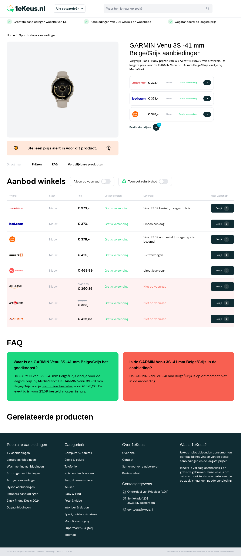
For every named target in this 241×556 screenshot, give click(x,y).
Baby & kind (72, 494)
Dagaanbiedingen (19, 507)
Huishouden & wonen (79, 473)
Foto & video (73, 500)
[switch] (106, 181)
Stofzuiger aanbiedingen (23, 473)
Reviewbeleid (131, 473)
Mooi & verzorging (76, 521)
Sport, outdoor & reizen (80, 514)
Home (11, 35)
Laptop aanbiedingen (21, 460)
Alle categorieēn (70, 8)
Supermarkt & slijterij (78, 528)
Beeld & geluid (74, 460)
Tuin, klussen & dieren (79, 480)
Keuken (69, 487)
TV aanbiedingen (18, 453)
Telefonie (70, 466)
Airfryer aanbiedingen (21, 480)
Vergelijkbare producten (85, 164)
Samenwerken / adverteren (140, 466)
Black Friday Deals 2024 (23, 500)
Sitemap (70, 535)
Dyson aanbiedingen (21, 487)
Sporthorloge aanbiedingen (37, 35)
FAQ (55, 164)
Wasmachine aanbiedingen (25, 466)
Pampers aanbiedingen (22, 494)
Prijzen (37, 164)
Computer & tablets (78, 453)
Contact (128, 460)
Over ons (128, 453)
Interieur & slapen (76, 507)
